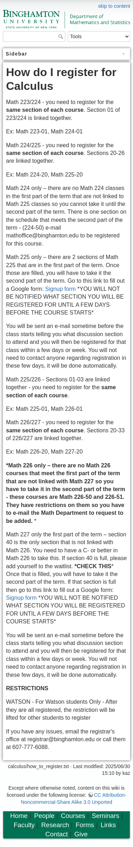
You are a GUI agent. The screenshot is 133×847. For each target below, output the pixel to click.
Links (108, 825)
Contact (56, 834)
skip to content (114, 6)
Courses (73, 815)
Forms (85, 825)
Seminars (106, 815)
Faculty (24, 825)
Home (19, 815)
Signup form (60, 289)
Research (55, 825)
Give (81, 834)
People (44, 815)
